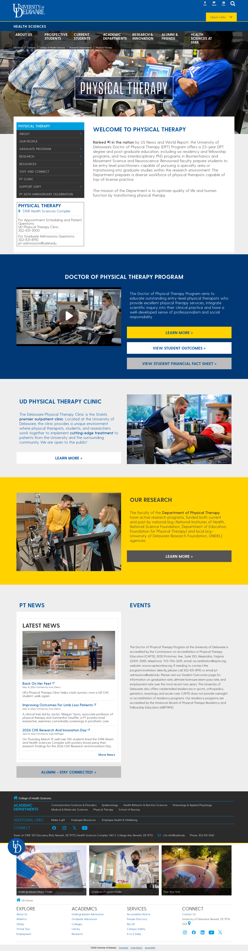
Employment (23, 934)
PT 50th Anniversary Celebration (46, 194)
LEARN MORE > (69, 458)
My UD (131, 924)
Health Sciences (30, 26)
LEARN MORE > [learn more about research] (179, 556)
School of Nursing (129, 809)
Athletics (21, 919)
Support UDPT (30, 186)
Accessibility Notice (138, 914)
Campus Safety (136, 928)
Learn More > (179, 332)
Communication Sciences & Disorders (73, 805)
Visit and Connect (34, 171)
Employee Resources (83, 820)
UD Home (18, 47)
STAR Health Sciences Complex (44, 211)
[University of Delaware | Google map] (189, 923)
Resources (28, 164)
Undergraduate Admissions (88, 914)
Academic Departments (115, 36)
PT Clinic (26, 179)
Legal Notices (136, 948)
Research (26, 156)
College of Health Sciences (52, 47)
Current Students (82, 36)
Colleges (31, 47)
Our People (28, 141)
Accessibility (150, 948)
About (24, 133)
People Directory (137, 919)
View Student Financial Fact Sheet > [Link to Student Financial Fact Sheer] (179, 363)
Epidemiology (110, 805)
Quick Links (218, 17)
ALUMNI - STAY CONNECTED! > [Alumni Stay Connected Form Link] (68, 772)
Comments (123, 948)
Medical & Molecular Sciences (69, 809)
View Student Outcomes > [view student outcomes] (179, 348)
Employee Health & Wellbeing (119, 820)
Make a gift (58, 820)
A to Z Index (134, 934)
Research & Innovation (142, 36)
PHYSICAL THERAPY (34, 126)
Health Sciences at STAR (201, 38)
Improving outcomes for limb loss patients (57, 705)
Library (76, 928)
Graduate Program (35, 149)
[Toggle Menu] (80, 133)
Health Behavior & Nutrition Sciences (145, 805)
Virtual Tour (23, 928)
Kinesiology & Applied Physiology (192, 805)
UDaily (20, 924)
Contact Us (189, 914)
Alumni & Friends (170, 36)
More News (106, 754)
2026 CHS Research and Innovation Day (54, 730)
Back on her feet (36, 683)
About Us (23, 34)
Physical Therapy (104, 47)
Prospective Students (56, 36)
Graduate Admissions (84, 919)
